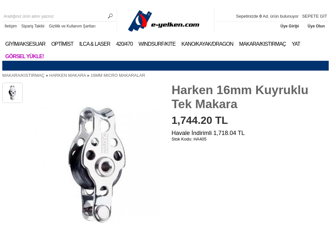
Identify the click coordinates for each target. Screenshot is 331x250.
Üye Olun (316, 26)
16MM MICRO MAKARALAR (118, 75)
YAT (296, 44)
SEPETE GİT (314, 16)
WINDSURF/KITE (157, 44)
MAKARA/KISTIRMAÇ (262, 44)
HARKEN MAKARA (67, 75)
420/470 (124, 44)
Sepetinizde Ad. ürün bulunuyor (268, 16)
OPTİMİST (62, 44)
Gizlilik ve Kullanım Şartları (72, 26)
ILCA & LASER (94, 44)
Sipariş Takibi (32, 26)
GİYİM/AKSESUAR (25, 44)
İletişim (11, 26)
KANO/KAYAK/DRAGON (207, 44)
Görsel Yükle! (24, 56)
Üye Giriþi (290, 26)
